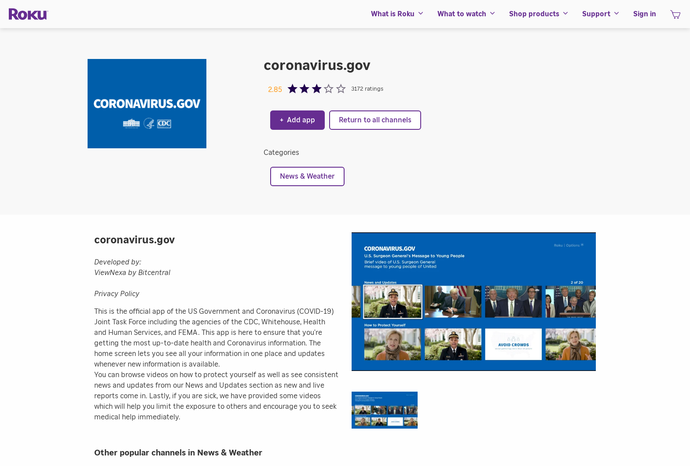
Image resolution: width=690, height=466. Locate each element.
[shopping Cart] (675, 17)
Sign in (644, 14)
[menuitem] (397, 14)
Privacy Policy (116, 293)
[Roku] (28, 14)
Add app (297, 120)
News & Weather (307, 176)
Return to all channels (375, 120)
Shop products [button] (539, 14)
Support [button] (601, 14)
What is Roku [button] (397, 14)
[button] (389, 413)
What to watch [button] (466, 14)
